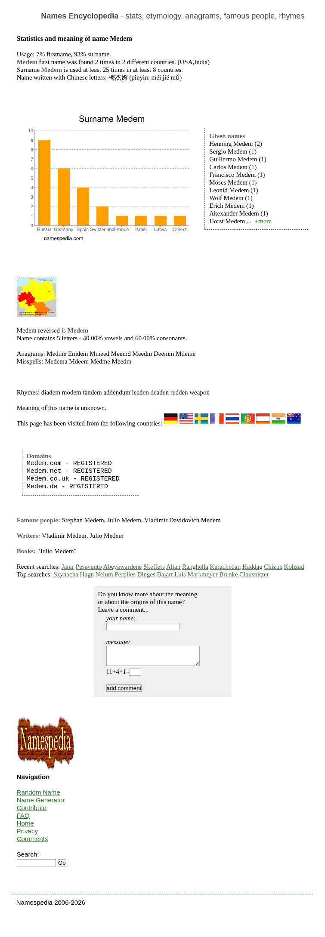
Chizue (273, 566)
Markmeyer (203, 574)
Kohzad (294, 566)
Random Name (38, 796)
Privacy (27, 834)
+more (263, 221)
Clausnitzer (254, 574)
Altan (173, 566)
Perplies (125, 574)
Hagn (87, 574)
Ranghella (195, 566)
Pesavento (89, 566)
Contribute (31, 811)
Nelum (104, 574)
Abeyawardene (122, 566)
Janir (68, 566)
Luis (180, 574)
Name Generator (41, 804)
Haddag (252, 566)
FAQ (23, 819)
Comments (32, 842)
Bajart (165, 574)
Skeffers (154, 566)
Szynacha (65, 574)
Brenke (228, 574)
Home (25, 827)
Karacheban (225, 566)
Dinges (146, 574)
